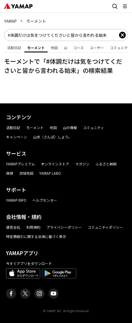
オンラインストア (55, 163)
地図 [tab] (54, 47)
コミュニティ (93, 127)
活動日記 (13, 127)
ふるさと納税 (106, 163)
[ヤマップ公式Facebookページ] (11, 293)
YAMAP (10, 21)
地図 (53, 127)
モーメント (35, 127)
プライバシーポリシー (64, 227)
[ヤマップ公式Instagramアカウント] (39, 293)
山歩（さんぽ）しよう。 (52, 136)
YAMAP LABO (50, 173)
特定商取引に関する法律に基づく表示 (36, 236)
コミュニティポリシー (105, 227)
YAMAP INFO (16, 200)
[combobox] (63, 35)
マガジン (82, 163)
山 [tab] (65, 47)
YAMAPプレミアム (20, 163)
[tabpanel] (66, 64)
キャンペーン (16, 136)
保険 (9, 173)
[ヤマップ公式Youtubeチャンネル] (53, 293)
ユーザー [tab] (97, 47)
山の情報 (70, 127)
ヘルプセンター (44, 200)
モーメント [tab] (36, 47)
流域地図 (26, 173)
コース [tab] (78, 47)
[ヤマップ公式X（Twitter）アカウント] (25, 293)
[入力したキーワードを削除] (122, 35)
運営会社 (13, 227)
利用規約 (33, 227)
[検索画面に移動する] (115, 6)
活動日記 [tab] (14, 47)
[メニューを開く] (125, 6)
